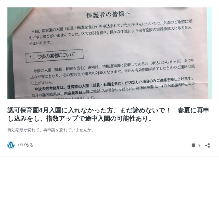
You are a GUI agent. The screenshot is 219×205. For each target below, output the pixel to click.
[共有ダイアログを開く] (208, 143)
